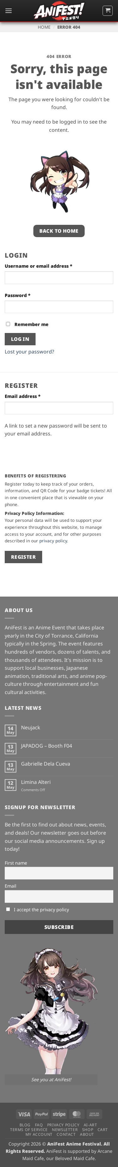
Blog (25, 1125)
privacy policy (53, 541)
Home (44, 27)
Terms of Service (29, 1129)
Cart (103, 1129)
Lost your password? (29, 351)
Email (10, 886)
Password (28, 295)
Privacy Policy (63, 1125)
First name (16, 863)
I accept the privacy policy (37, 910)
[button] (8, 10)
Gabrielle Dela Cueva (45, 764)
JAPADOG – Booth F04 (46, 746)
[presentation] (52, 453)
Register (23, 556)
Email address (33, 396)
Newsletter (65, 1129)
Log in (20, 339)
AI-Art (90, 1125)
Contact (66, 1134)
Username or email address (49, 265)
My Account (39, 1134)
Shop (87, 1129)
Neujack (30, 728)
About (87, 1134)
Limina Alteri (36, 782)
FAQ (39, 1125)
